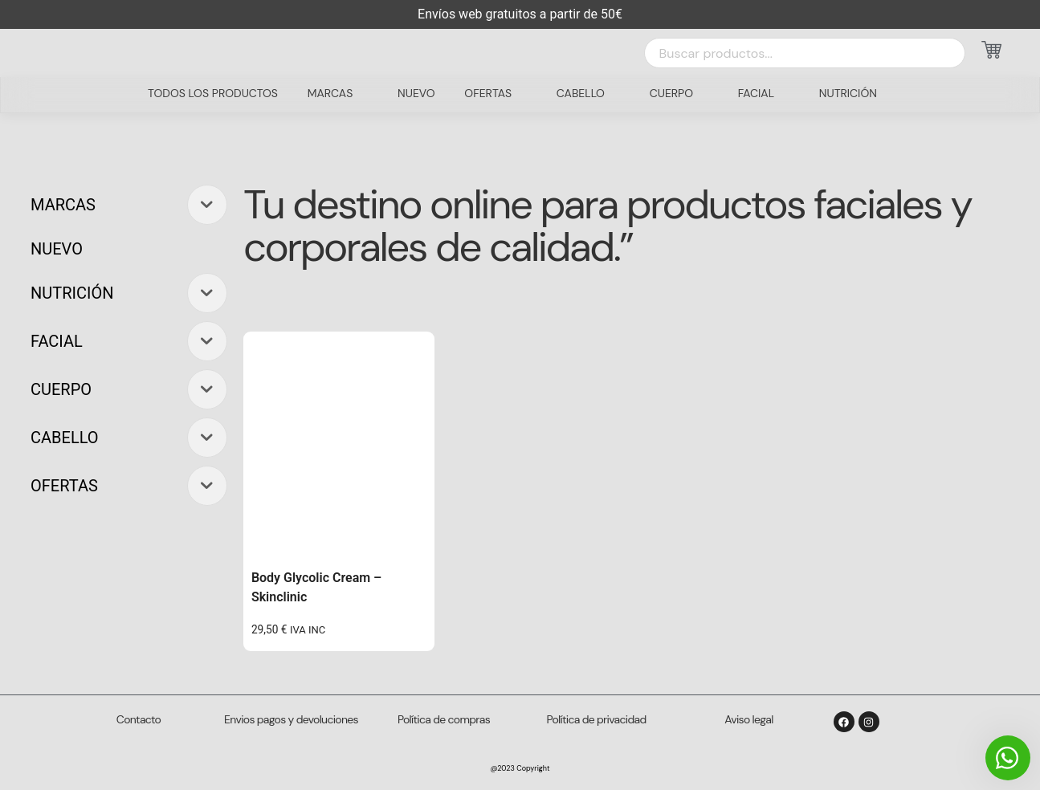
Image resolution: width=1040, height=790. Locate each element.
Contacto (138, 719)
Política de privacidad (596, 719)
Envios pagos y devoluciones (291, 719)
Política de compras (444, 719)
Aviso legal (748, 719)
